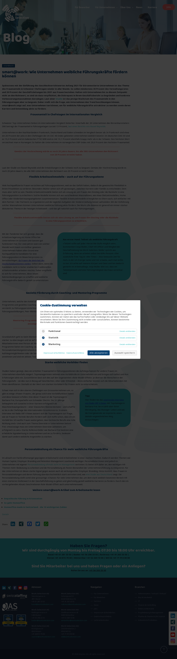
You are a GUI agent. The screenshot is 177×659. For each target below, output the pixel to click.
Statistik (53, 337)
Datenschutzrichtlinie (75, 353)
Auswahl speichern (124, 352)
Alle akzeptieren (99, 352)
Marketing (54, 344)
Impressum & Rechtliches (54, 353)
